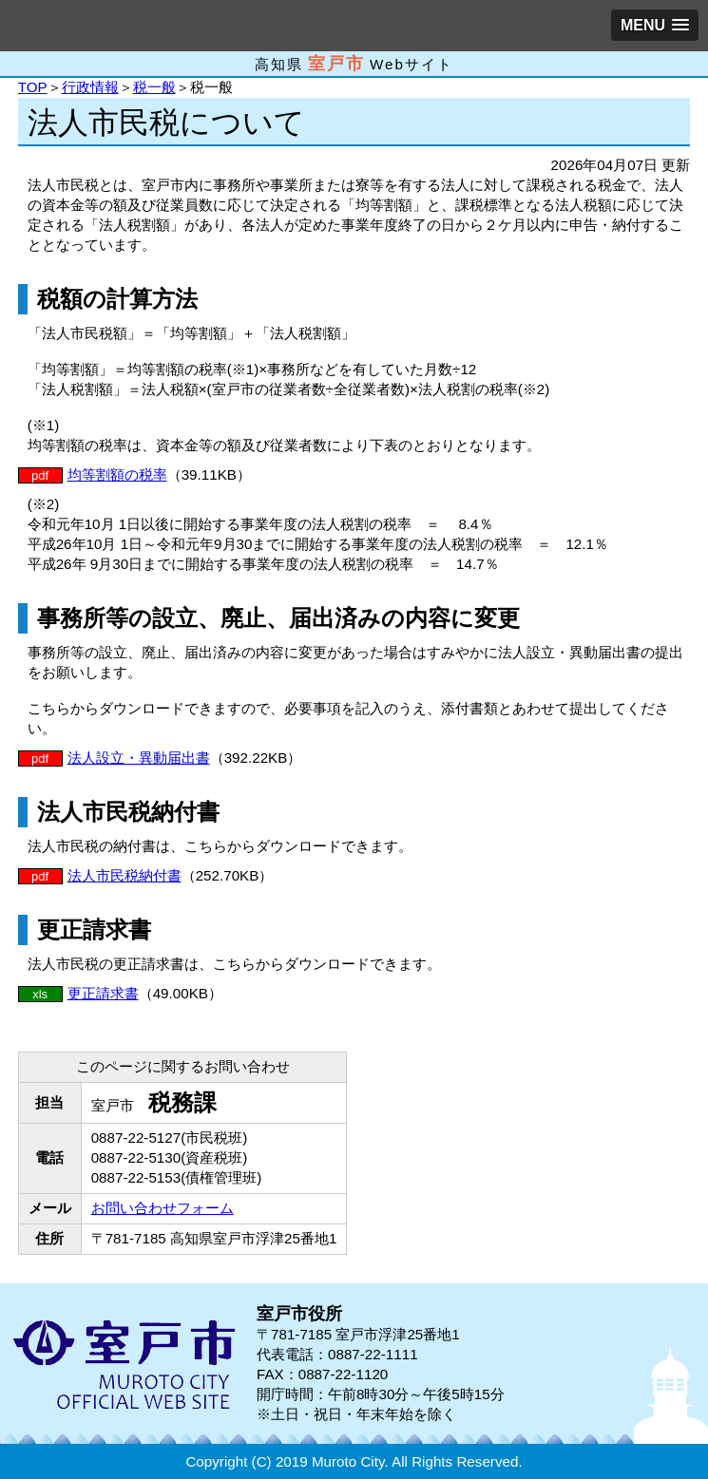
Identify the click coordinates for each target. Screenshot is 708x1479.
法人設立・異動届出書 (138, 757)
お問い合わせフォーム (162, 1208)
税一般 (154, 87)
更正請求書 (103, 993)
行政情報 (90, 87)
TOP (33, 87)
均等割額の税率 (117, 474)
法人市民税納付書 (124, 875)
